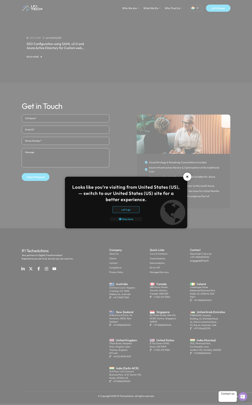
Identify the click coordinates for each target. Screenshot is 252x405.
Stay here (126, 219)
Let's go (126, 209)
